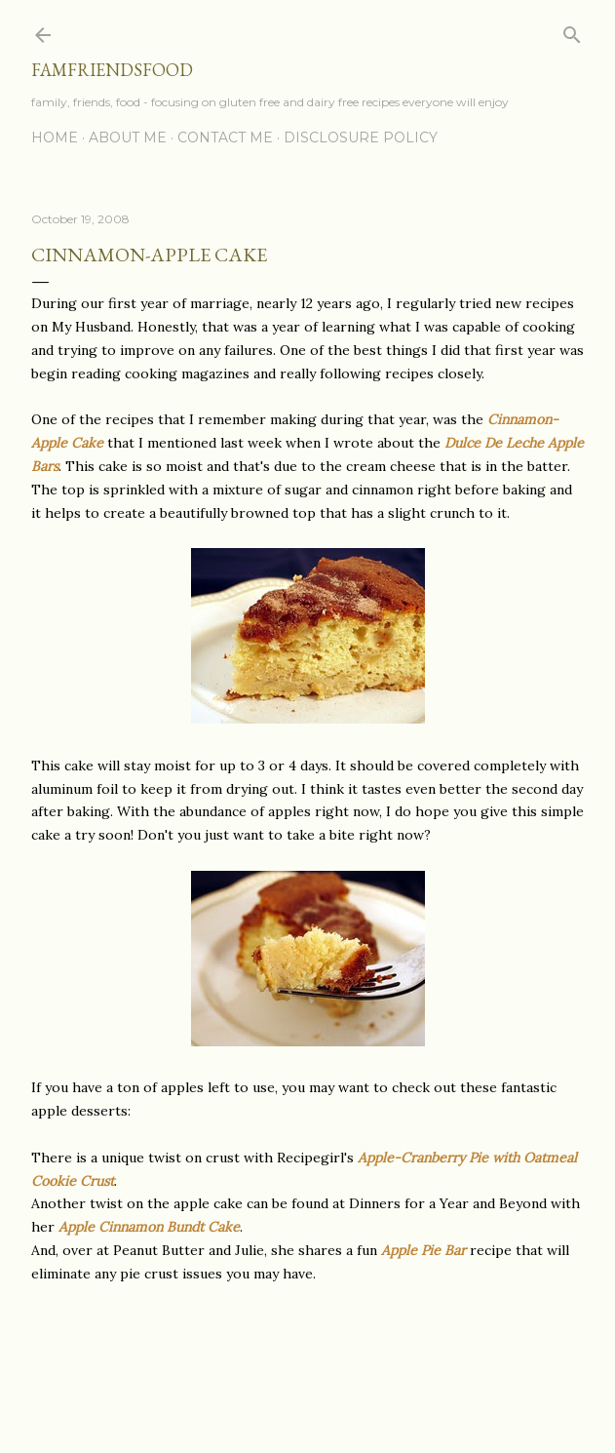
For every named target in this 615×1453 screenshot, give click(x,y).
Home (54, 137)
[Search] (572, 31)
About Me (128, 137)
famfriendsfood (112, 70)
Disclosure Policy (361, 137)
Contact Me (225, 137)
